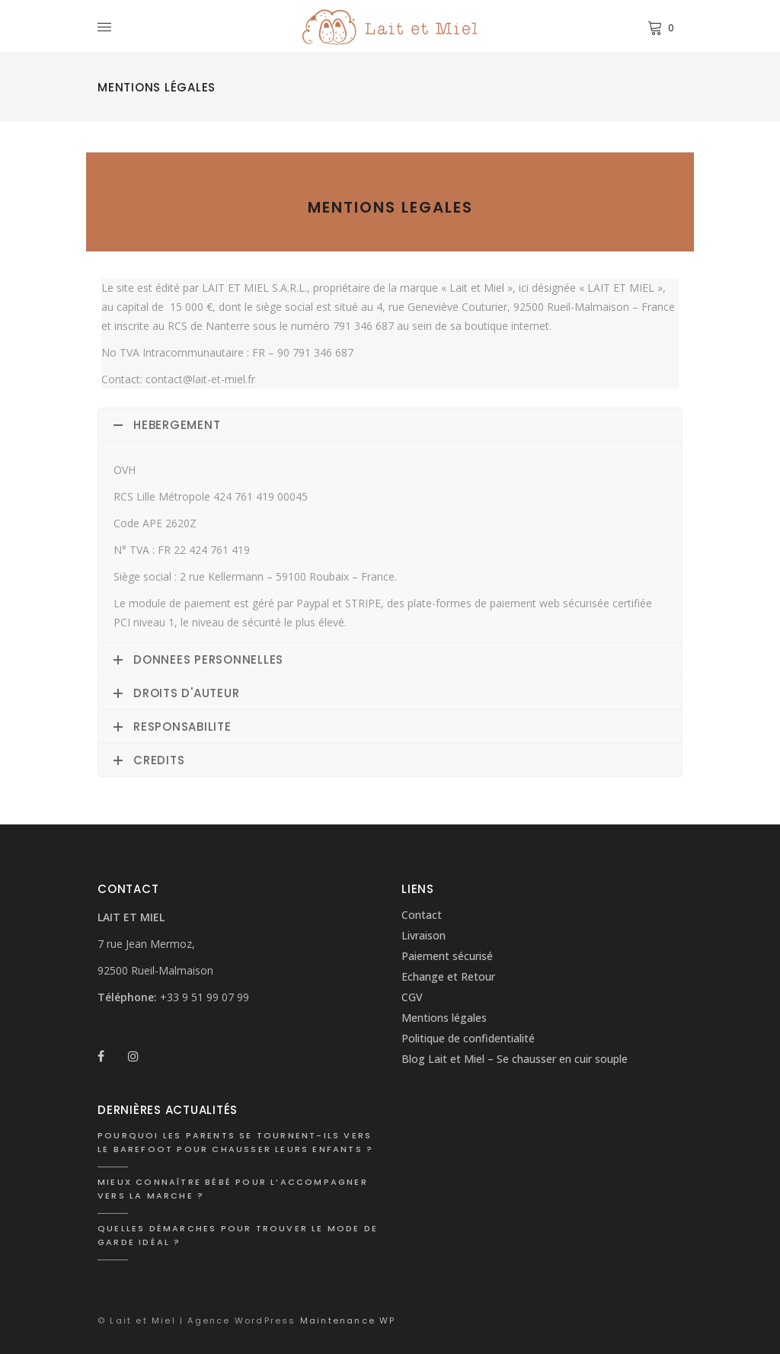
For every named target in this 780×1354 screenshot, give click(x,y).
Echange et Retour (448, 976)
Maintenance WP (348, 1320)
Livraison (423, 935)
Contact (421, 914)
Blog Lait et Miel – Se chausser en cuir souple (514, 1059)
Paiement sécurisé (447, 956)
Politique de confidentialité (468, 1038)
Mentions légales (444, 1017)
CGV (412, 997)
